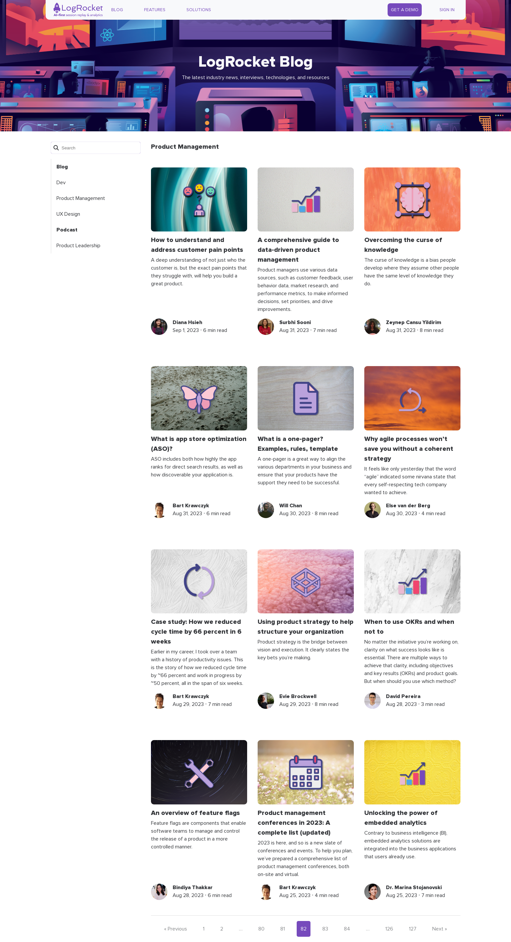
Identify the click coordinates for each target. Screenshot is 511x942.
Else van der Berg (408, 505)
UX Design (68, 214)
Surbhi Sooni (295, 322)
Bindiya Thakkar (193, 887)
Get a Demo (404, 10)
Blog (117, 10)
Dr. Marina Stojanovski (414, 887)
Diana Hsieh (187, 322)
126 (389, 928)
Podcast (66, 230)
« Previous (175, 928)
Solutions (198, 10)
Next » (439, 928)
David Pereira (403, 696)
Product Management (80, 198)
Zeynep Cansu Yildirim (413, 322)
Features (154, 10)
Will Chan (290, 505)
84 (347, 928)
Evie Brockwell (297, 696)
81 (282, 928)
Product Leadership (78, 245)
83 (325, 928)
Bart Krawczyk (191, 505)
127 (412, 928)
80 (261, 928)
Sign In (447, 10)
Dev (61, 182)
